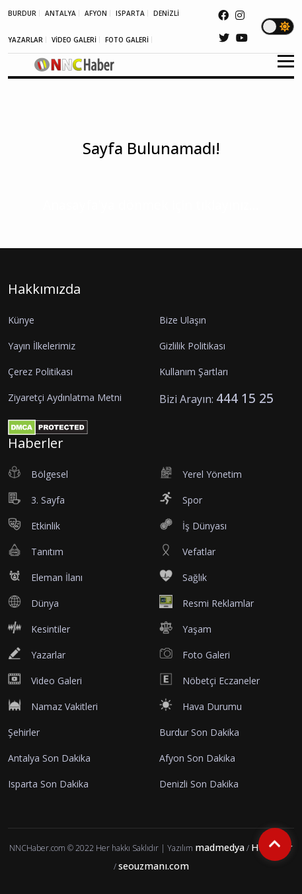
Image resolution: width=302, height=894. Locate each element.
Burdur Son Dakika (199, 732)
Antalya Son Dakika (49, 758)
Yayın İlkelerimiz (41, 345)
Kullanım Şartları (193, 371)
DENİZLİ (166, 13)
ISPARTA (130, 13)
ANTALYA (60, 13)
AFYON (96, 13)
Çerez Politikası (40, 371)
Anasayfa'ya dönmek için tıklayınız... (151, 205)
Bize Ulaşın (182, 320)
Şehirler (24, 732)
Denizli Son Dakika (199, 784)
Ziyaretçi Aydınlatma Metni (65, 397)
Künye (21, 320)
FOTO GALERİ (127, 39)
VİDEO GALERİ (74, 39)
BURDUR (22, 13)
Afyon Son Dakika (197, 758)
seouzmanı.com (153, 866)
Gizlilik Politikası (192, 345)
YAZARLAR (25, 39)
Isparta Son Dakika (48, 784)
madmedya (220, 847)
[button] (281, 69)
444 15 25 (245, 398)
